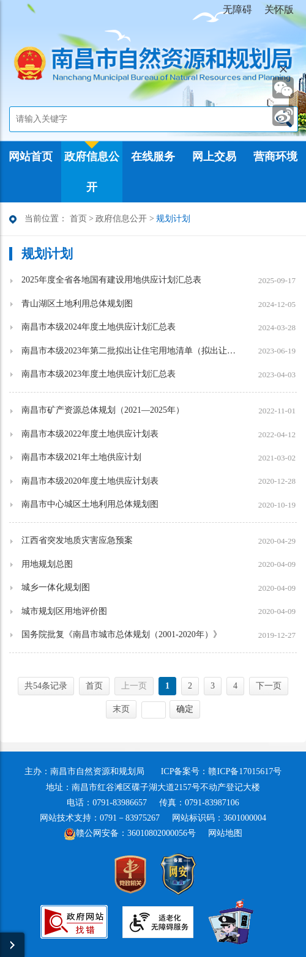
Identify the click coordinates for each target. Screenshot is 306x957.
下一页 (269, 685)
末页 (121, 709)
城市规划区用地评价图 (64, 611)
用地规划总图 (47, 564)
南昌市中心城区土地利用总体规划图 (90, 504)
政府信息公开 (121, 218)
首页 (78, 218)
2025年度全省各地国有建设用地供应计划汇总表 (111, 279)
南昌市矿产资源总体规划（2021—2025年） (102, 410)
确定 (184, 709)
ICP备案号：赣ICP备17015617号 (221, 771)
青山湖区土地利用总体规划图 (77, 303)
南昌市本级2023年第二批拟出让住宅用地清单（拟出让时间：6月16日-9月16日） (128, 350)
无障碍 (237, 9)
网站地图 (225, 833)
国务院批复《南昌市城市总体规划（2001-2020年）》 (121, 634)
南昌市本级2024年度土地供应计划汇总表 (98, 326)
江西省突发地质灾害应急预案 (77, 540)
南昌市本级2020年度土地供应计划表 (90, 481)
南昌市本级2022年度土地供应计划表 (90, 433)
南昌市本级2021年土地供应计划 (81, 457)
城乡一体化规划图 (55, 587)
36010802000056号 (161, 833)
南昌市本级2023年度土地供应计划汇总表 (98, 374)
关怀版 (279, 9)
